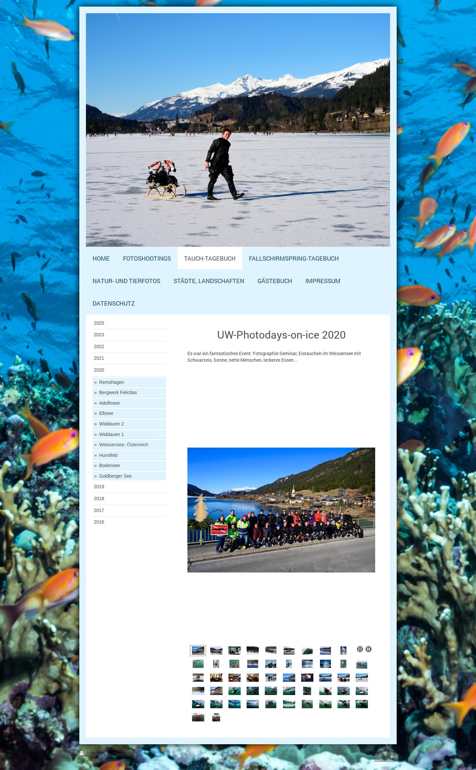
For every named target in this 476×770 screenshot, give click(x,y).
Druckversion (95, 754)
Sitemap (121, 754)
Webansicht (385, 759)
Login (391, 753)
